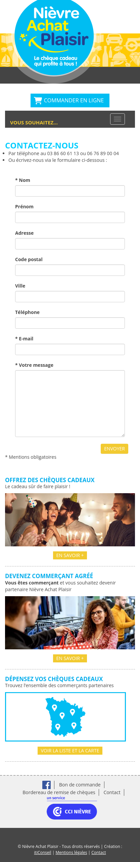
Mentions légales (71, 852)
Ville (20, 286)
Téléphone (27, 312)
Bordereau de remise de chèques (58, 792)
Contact (111, 792)
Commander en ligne (74, 100)
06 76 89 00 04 (103, 153)
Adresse (24, 233)
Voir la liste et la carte (70, 750)
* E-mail (24, 338)
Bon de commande (80, 784)
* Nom (22, 180)
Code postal (29, 259)
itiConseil (42, 852)
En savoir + (70, 555)
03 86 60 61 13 (63, 153)
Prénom (24, 206)
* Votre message (34, 365)
